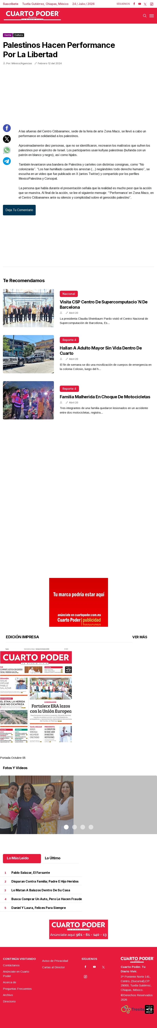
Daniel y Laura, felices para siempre (38, 908)
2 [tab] (74, 753)
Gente (7, 35)
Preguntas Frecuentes (17, 988)
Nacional (69, 294)
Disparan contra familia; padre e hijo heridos (45, 881)
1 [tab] (66, 753)
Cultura (19, 35)
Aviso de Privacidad (55, 960)
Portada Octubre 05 (12, 757)
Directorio (9, 1001)
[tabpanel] (78, 704)
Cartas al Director (53, 967)
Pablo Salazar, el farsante (30, 873)
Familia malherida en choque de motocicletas (105, 396)
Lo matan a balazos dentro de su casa (40, 890)
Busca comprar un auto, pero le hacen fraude (46, 899)
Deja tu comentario (19, 210)
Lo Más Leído (18, 858)
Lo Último (52, 858)
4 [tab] (91, 753)
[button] (78, 695)
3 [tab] (82, 753)
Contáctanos (11, 965)
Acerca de (9, 982)
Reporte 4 (69, 340)
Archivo (8, 995)
